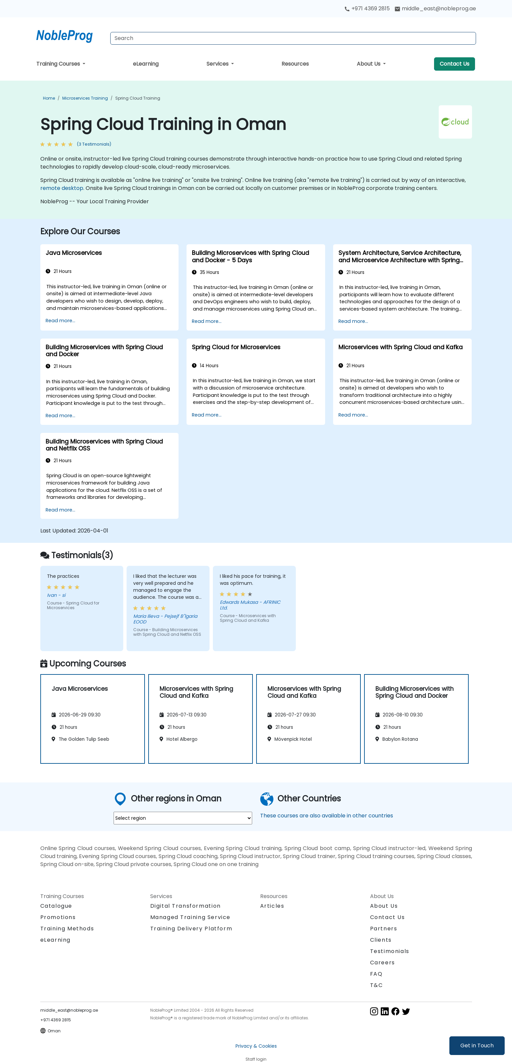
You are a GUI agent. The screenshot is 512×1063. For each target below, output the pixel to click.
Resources (295, 64)
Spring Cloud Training (137, 98)
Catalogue (56, 906)
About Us (369, 64)
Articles (272, 906)
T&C (376, 985)
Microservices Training (85, 98)
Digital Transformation (185, 906)
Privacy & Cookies (256, 1046)
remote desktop (61, 188)
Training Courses (58, 64)
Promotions (58, 917)
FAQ (376, 974)
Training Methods (67, 928)
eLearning (146, 64)
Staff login (256, 1059)
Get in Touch (477, 1045)
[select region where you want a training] (183, 818)
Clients (381, 940)
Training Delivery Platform (191, 928)
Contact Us (454, 64)
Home (49, 98)
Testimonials (389, 951)
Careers (382, 962)
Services (218, 64)
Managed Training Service (190, 917)
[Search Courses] (293, 38)
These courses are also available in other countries (326, 815)
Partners (383, 928)
